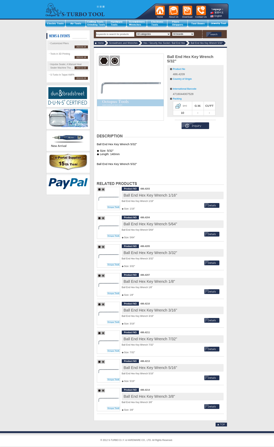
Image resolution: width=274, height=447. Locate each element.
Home (101, 43)
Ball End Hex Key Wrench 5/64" (150, 224)
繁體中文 (217, 12)
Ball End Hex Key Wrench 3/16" (150, 310)
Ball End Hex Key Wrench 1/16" (150, 195)
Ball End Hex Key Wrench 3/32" (150, 253)
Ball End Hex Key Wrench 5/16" (150, 368)
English (216, 16)
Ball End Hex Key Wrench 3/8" (149, 396)
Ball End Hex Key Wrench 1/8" (149, 281)
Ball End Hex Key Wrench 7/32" (150, 339)
